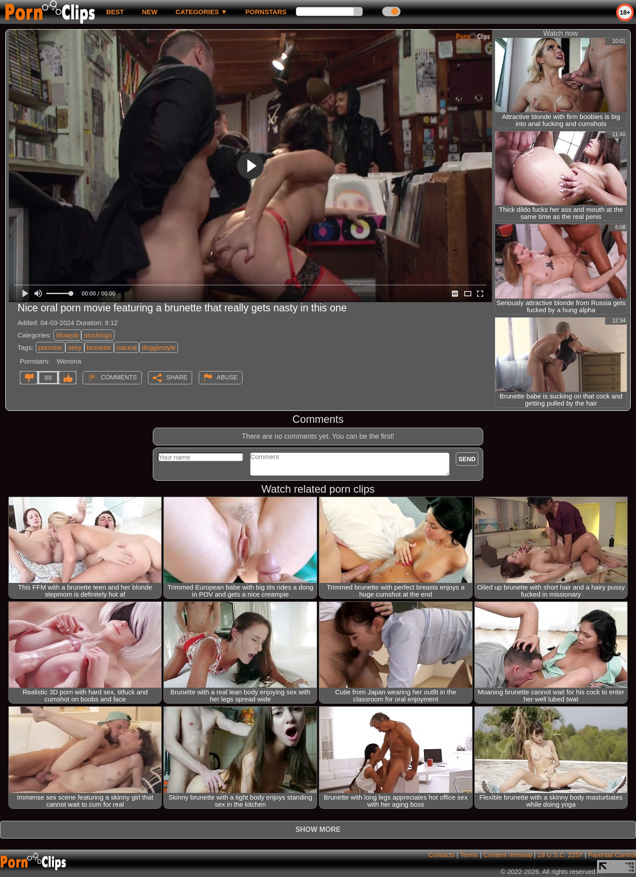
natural (127, 347)
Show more (318, 829)
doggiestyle (158, 347)
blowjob (67, 335)
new (149, 11)
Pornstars (266, 11)
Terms (469, 854)
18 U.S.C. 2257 (560, 854)
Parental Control (612, 854)
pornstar (50, 347)
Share (176, 377)
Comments (119, 377)
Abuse (227, 377)
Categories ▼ (201, 11)
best (115, 11)
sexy (75, 347)
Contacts (441, 854)
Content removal (508, 854)
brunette (99, 347)
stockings (98, 335)
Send (467, 459)
